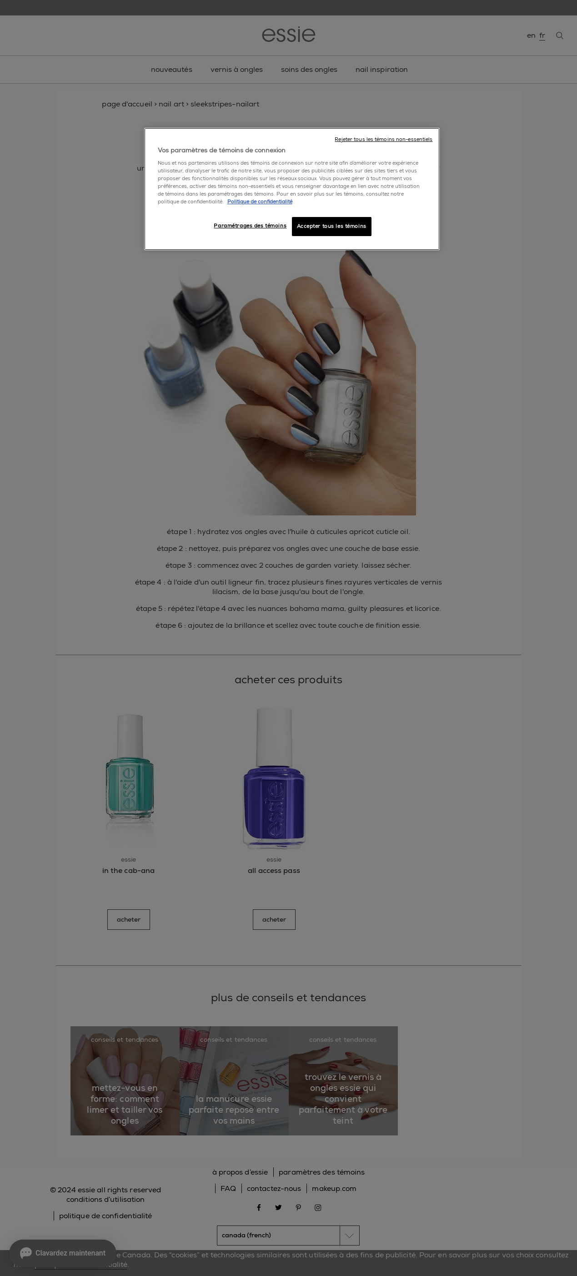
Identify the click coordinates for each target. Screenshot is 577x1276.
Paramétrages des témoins (250, 225)
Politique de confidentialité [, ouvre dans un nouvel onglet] (259, 201)
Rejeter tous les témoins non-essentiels (383, 139)
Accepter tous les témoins (331, 226)
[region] (292, 189)
